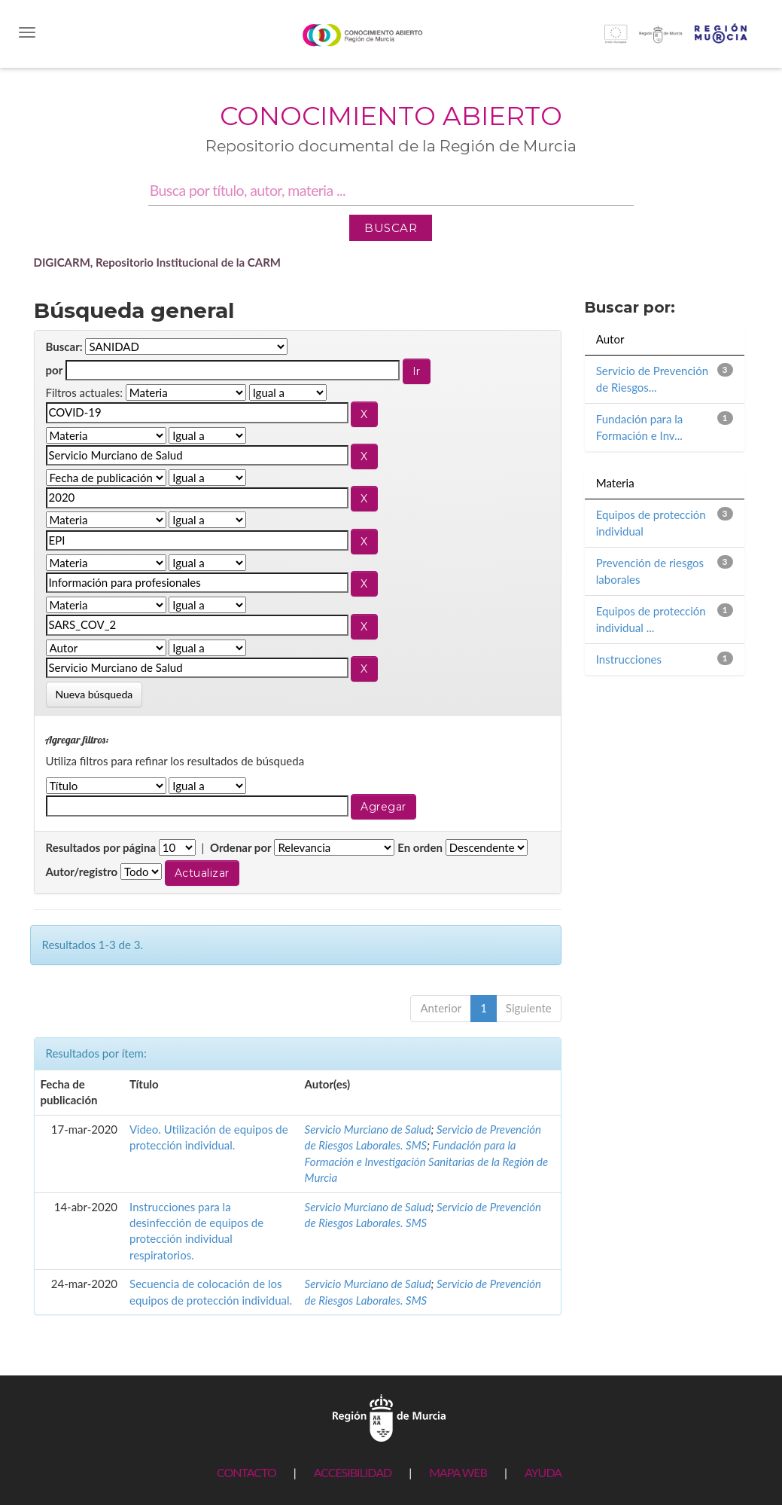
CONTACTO (246, 1472)
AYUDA (543, 1472)
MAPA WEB (458, 1472)
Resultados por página (101, 847)
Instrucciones (629, 659)
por (54, 370)
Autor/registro (82, 871)
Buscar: (64, 346)
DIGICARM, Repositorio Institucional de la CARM (157, 262)
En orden (420, 847)
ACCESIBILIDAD (352, 1472)
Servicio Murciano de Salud (368, 1129)
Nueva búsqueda (94, 694)
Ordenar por (241, 847)
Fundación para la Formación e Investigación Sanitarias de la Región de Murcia (426, 1161)
